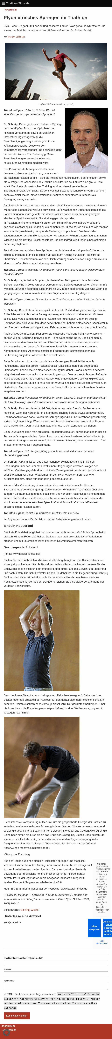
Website (7, 969)
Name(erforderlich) (12, 922)
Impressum (8, 1025)
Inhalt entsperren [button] (94, 928)
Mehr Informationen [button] (102, 942)
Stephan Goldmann (16, 37)
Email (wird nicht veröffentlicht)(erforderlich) (23, 958)
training (25, 909)
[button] (6, 1032)
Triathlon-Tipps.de (17, 3)
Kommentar (9, 981)
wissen (35, 909)
